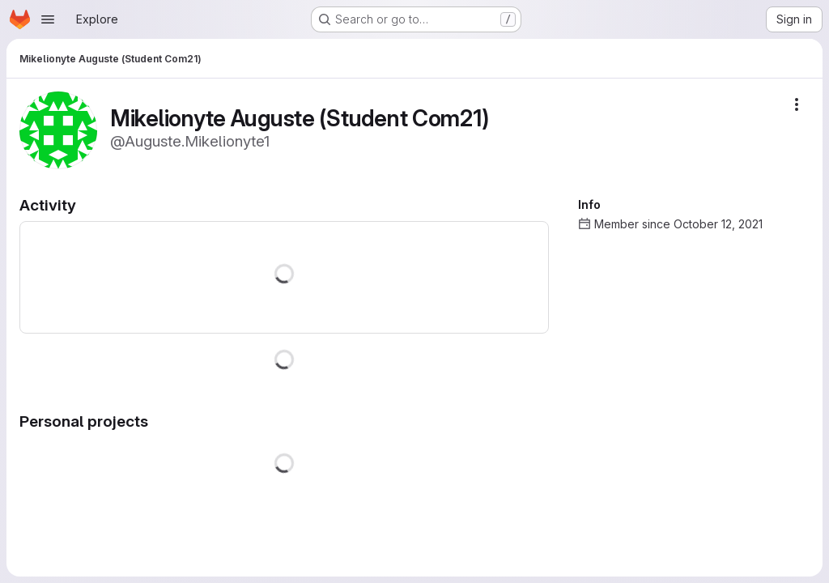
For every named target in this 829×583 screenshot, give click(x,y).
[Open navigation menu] (48, 19)
